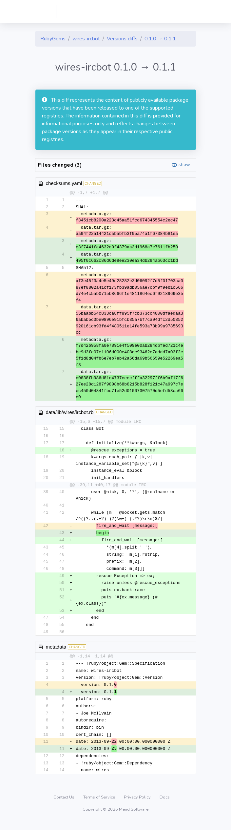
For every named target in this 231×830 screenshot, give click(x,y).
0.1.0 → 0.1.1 (160, 38)
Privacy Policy (138, 805)
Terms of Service (99, 805)
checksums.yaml (64, 183)
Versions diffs (122, 38)
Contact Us (64, 805)
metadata (56, 651)
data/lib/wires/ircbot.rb (70, 413)
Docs (165, 805)
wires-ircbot (86, 38)
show (184, 164)
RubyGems (53, 38)
